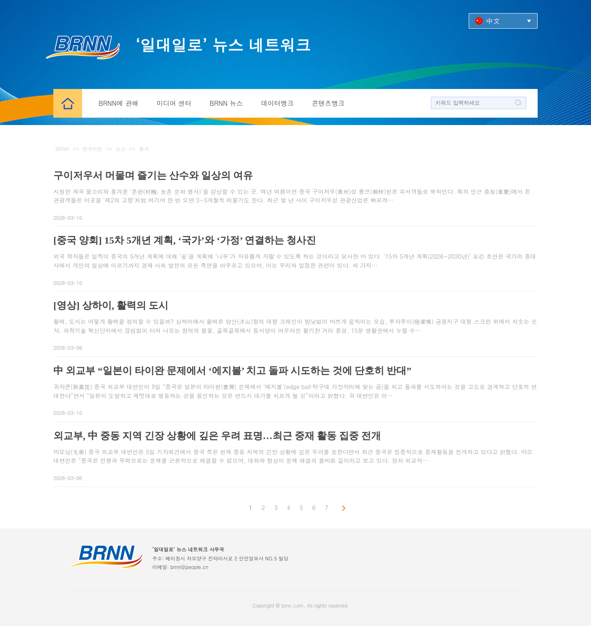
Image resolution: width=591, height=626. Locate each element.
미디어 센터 (173, 103)
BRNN (62, 148)
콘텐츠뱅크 (328, 103)
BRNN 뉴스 (226, 103)
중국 (144, 148)
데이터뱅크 (277, 103)
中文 (493, 21)
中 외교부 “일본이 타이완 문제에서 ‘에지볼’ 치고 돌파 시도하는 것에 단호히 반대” (232, 370)
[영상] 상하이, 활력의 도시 (110, 305)
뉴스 (121, 148)
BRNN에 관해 (118, 103)
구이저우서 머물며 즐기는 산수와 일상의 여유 (153, 175)
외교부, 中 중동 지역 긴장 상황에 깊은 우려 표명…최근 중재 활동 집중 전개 (217, 435)
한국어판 (92, 148)
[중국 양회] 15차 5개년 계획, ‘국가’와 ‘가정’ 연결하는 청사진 (184, 240)
